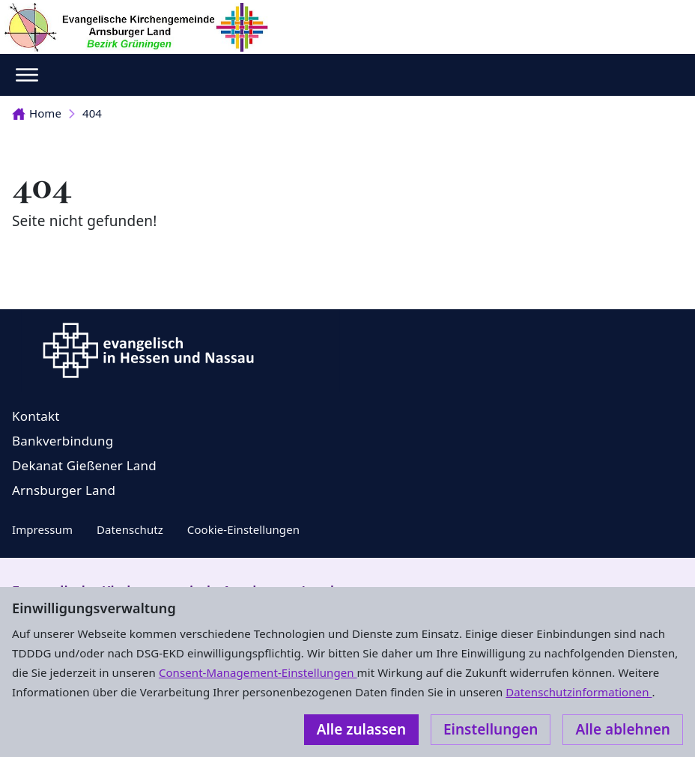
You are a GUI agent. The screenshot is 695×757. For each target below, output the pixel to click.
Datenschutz (130, 529)
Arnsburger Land (63, 490)
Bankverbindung (62, 440)
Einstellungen (490, 729)
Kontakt (36, 416)
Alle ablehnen (622, 729)
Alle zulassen (361, 729)
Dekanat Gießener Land (84, 465)
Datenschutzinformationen (579, 691)
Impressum (42, 529)
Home (36, 113)
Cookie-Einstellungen (243, 529)
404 (92, 113)
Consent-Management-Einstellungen (258, 672)
